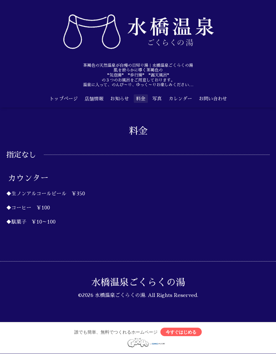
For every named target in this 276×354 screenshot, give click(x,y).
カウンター (28, 178)
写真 (157, 98)
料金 (140, 98)
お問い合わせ (213, 98)
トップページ (63, 98)
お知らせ (119, 98)
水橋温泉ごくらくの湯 (138, 282)
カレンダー (180, 98)
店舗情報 (94, 98)
